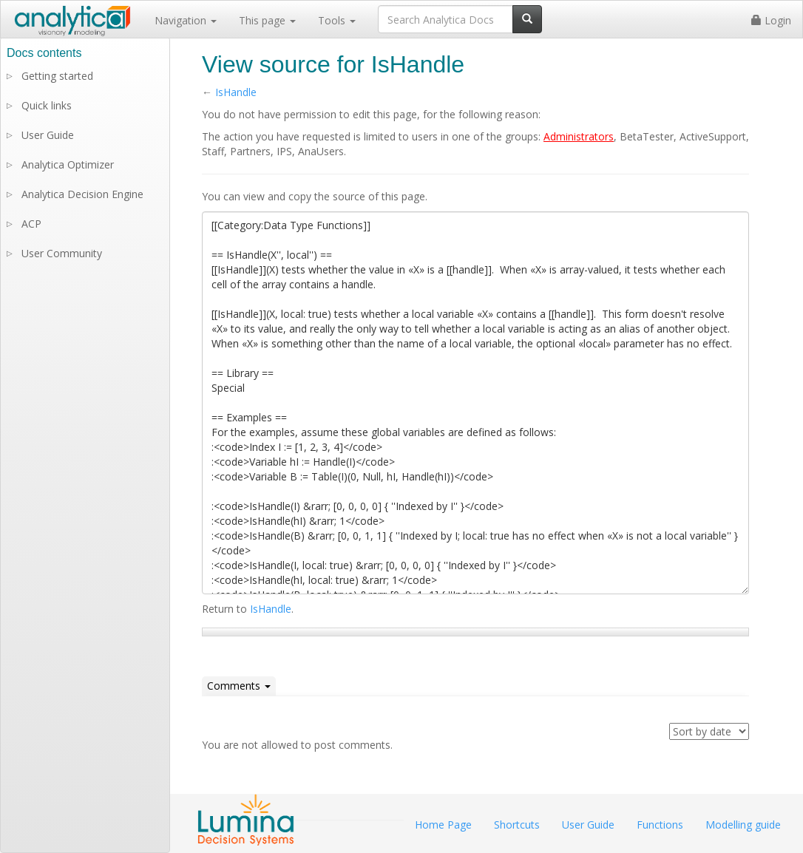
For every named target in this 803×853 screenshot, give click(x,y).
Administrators (578, 136)
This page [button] (267, 20)
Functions (660, 825)
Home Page (443, 825)
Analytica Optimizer (67, 164)
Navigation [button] (186, 20)
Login (771, 20)
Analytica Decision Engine (82, 194)
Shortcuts (517, 825)
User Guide (47, 135)
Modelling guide (743, 825)
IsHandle (236, 92)
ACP (31, 224)
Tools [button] (337, 20)
